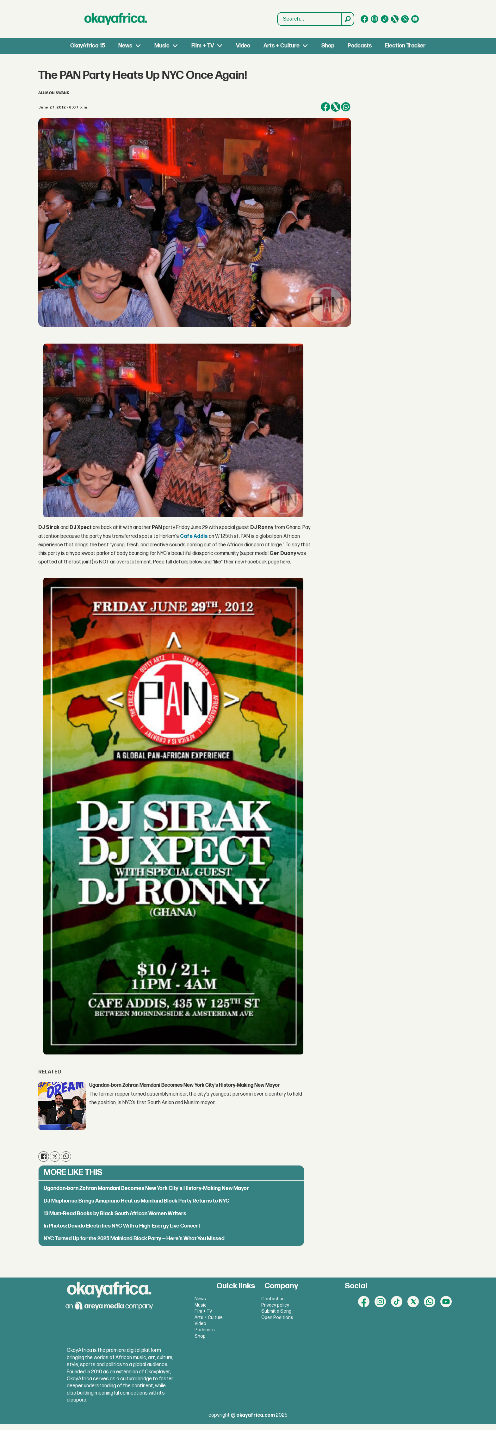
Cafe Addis (194, 536)
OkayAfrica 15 (87, 45)
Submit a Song (276, 1311)
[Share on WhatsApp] (345, 107)
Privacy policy (275, 1305)
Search (277, 12)
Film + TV (202, 45)
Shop (327, 45)
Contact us (273, 1299)
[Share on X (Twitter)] (335, 107)
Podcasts (360, 45)
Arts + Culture (282, 45)
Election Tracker (405, 45)
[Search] (347, 19)
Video (243, 45)
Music (162, 45)
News (125, 45)
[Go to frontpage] (116, 19)
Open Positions (277, 1317)
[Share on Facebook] (325, 107)
